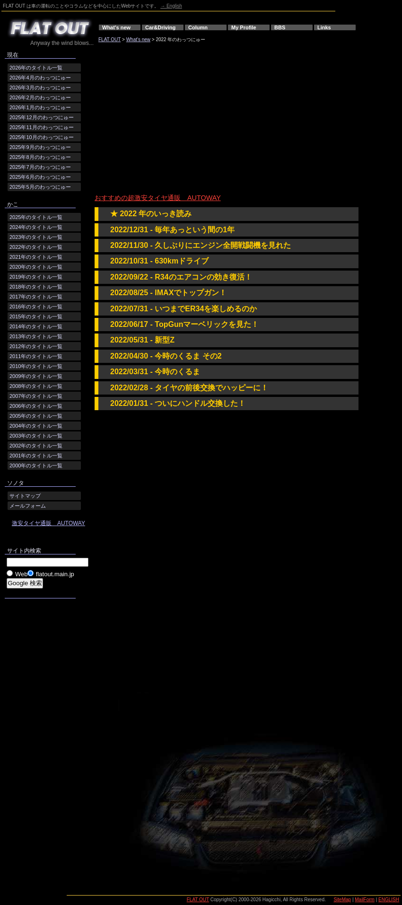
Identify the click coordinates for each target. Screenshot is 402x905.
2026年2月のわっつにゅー (40, 97)
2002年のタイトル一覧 (35, 445)
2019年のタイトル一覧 (35, 277)
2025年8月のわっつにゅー (40, 157)
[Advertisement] (200, 119)
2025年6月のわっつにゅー (40, 177)
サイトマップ (25, 496)
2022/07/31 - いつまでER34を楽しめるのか (183, 309)
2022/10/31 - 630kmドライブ (159, 261)
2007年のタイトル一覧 (35, 396)
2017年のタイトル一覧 (35, 296)
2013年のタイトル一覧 (35, 336)
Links (324, 27)
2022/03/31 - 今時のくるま (155, 372)
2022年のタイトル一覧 (35, 247)
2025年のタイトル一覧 (35, 217)
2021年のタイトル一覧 (35, 257)
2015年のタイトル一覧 (35, 316)
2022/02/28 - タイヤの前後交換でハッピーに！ (189, 388)
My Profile (243, 27)
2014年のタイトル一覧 (35, 326)
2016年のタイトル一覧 (35, 306)
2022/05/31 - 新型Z (142, 340)
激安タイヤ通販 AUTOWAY (48, 523)
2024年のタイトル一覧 (35, 227)
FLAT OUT (109, 39)
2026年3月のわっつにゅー (40, 87)
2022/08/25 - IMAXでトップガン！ (168, 293)
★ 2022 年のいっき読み (151, 214)
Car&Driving (160, 27)
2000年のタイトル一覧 (35, 465)
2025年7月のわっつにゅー (40, 167)
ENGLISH (388, 899)
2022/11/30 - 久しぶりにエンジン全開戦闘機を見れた (200, 245)
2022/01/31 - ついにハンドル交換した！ (177, 403)
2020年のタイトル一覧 (35, 267)
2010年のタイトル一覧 (35, 366)
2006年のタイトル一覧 (35, 406)
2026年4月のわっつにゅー (40, 77)
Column (198, 27)
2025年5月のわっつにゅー (40, 187)
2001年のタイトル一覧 (35, 455)
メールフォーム (27, 506)
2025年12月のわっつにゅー (41, 117)
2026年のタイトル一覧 (35, 67)
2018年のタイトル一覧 (35, 287)
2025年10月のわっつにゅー (41, 137)
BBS (279, 27)
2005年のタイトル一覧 (35, 416)
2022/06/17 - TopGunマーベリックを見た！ (184, 324)
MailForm (365, 899)
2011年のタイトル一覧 (35, 356)
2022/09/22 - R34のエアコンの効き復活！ (181, 277)
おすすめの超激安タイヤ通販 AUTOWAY (158, 198)
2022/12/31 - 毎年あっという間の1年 (172, 230)
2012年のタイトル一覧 (35, 346)
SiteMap (342, 899)
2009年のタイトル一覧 (35, 376)
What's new (116, 27)
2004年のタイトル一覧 (35, 426)
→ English (171, 6)
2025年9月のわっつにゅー (40, 147)
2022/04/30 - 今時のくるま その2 (166, 356)
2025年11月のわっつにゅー (41, 127)
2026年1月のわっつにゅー (40, 107)
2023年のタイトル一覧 (35, 237)
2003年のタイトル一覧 (35, 436)
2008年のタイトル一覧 (35, 386)
